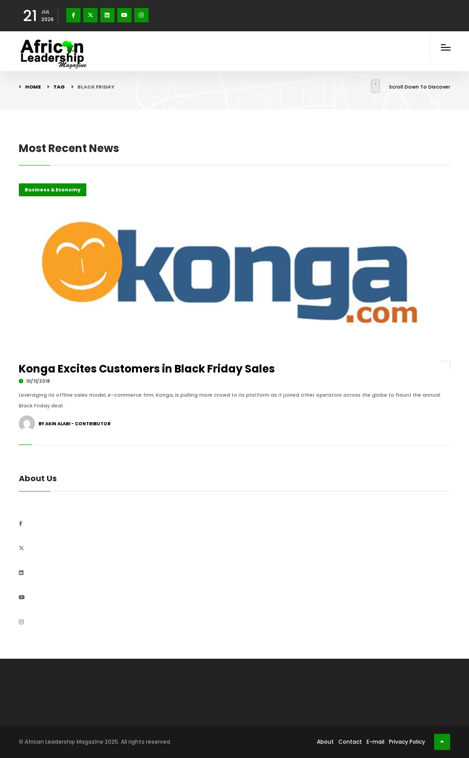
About (325, 741)
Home (33, 86)
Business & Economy (53, 189)
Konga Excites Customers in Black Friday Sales (147, 368)
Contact (350, 741)
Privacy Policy (407, 741)
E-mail (375, 741)
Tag (59, 86)
